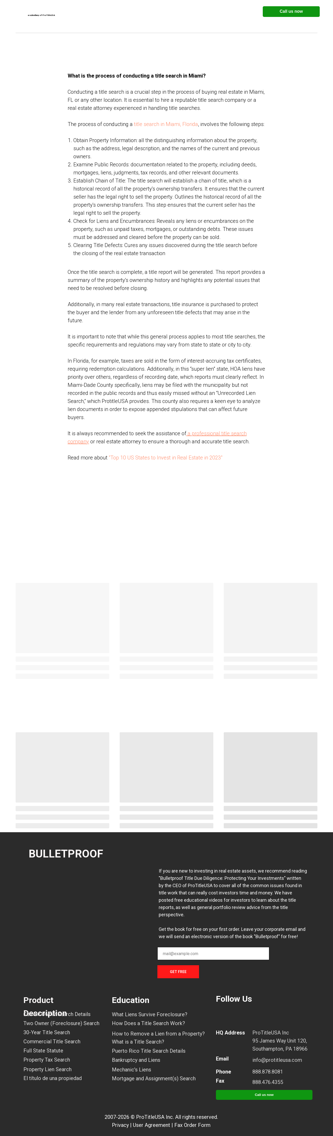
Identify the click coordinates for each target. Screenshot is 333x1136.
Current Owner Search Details (57, 1014)
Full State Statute (43, 1050)
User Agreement (151, 1125)
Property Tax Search (46, 1060)
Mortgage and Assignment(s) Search (154, 1078)
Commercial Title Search (51, 1041)
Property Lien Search (47, 1069)
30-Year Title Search (46, 1032)
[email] (213, 953)
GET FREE (178, 972)
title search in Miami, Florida (166, 124)
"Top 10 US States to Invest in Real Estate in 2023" (165, 458)
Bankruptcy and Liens (136, 1060)
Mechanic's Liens (131, 1069)
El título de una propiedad (52, 1078)
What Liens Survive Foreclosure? (149, 1014)
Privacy (120, 1125)
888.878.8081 (267, 1072)
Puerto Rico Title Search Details (148, 1051)
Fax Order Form (192, 1125)
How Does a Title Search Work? (148, 1023)
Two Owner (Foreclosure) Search (61, 1023)
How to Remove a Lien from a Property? (158, 1034)
